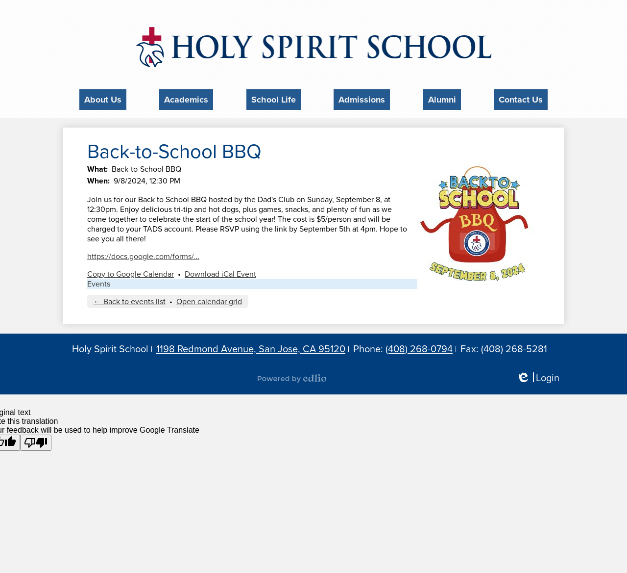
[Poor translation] (35, 440)
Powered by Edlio (292, 376)
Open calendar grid (209, 299)
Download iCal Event (220, 271)
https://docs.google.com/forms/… (143, 254)
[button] (103, 98)
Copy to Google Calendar (130, 271)
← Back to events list (130, 299)
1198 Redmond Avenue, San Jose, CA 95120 (250, 346)
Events (98, 281)
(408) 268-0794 (419, 346)
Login (537, 375)
